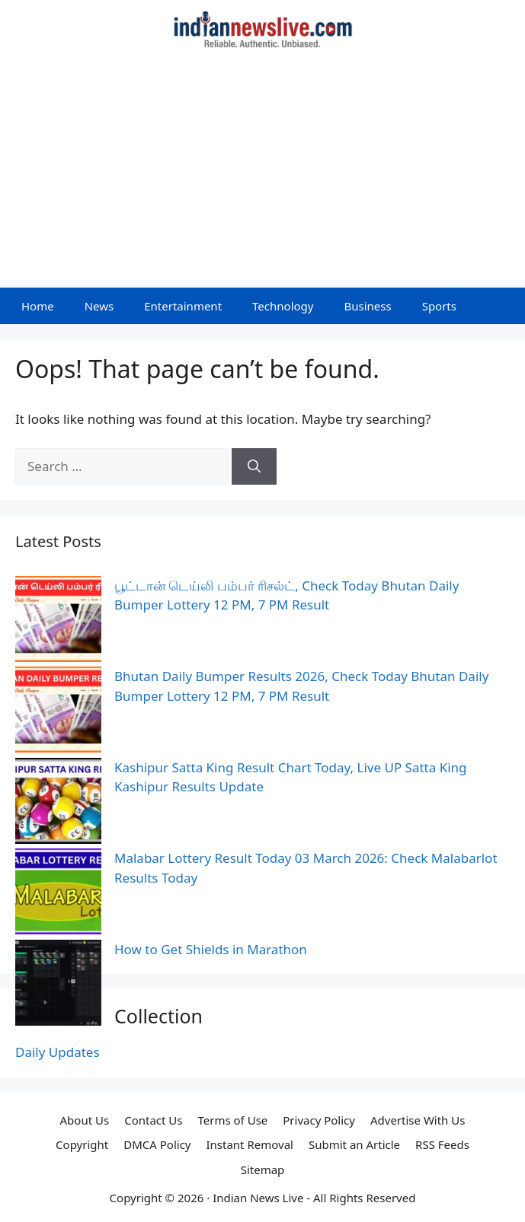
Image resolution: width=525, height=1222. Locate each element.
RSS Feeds (442, 1144)
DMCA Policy (156, 1144)
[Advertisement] (262, 173)
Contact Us (153, 1120)
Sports (439, 305)
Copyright (82, 1144)
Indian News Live (258, 1197)
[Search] (254, 466)
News (99, 305)
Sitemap (263, 1169)
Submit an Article (354, 1144)
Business (367, 305)
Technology (282, 305)
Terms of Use (232, 1120)
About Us (85, 1120)
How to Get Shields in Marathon (210, 949)
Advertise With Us (417, 1120)
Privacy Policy (319, 1120)
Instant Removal (249, 1144)
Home (37, 305)
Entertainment (183, 305)
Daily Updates (57, 1052)
